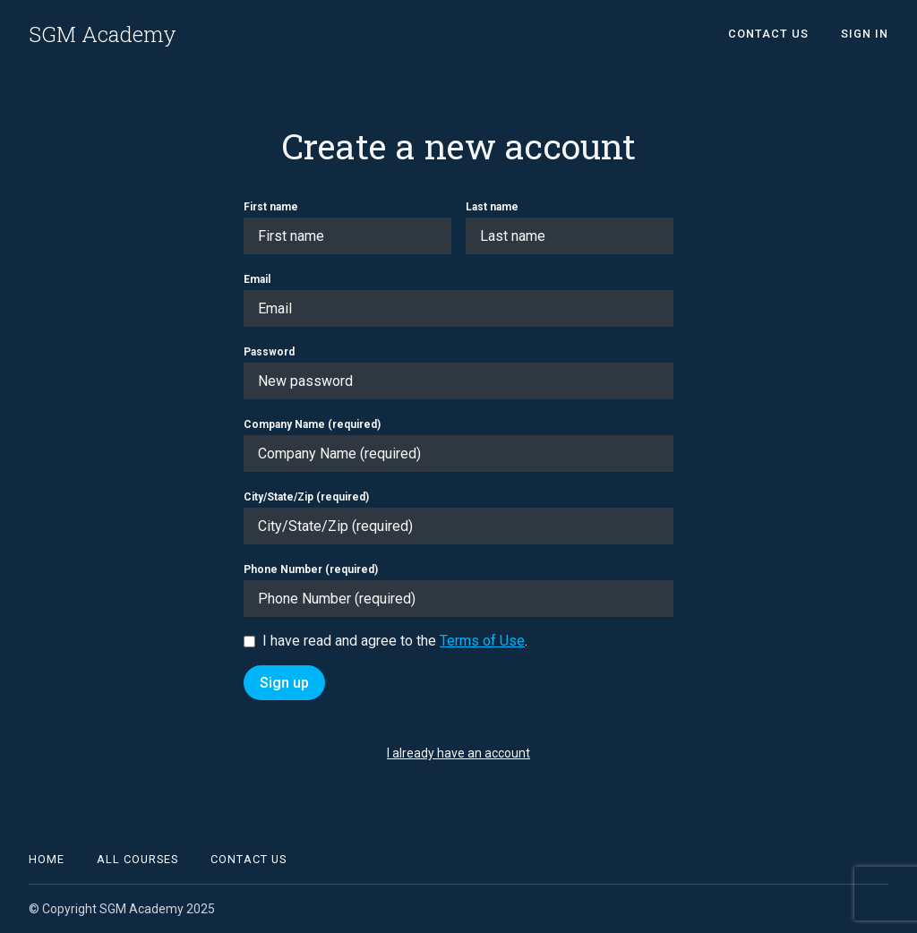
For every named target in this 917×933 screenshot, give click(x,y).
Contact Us (768, 33)
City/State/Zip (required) (306, 497)
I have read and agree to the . (394, 640)
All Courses (137, 859)
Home (46, 859)
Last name (492, 207)
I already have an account (458, 753)
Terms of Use (482, 640)
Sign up (284, 682)
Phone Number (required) (311, 569)
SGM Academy (102, 34)
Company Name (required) (312, 424)
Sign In (864, 33)
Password (269, 352)
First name (271, 207)
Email (257, 279)
